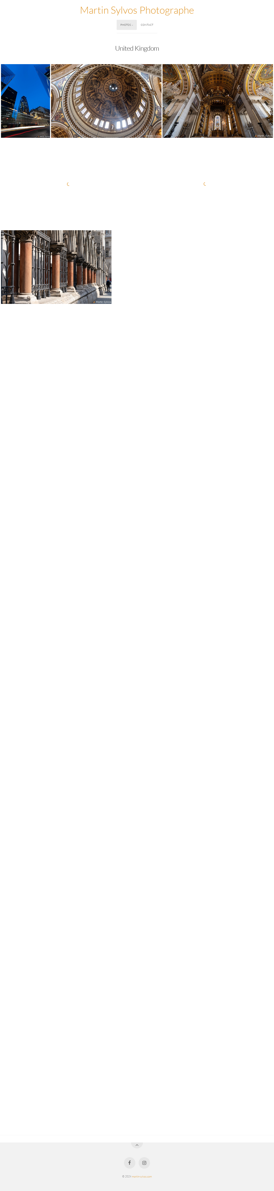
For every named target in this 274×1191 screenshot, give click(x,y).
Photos (125, 24)
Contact (147, 24)
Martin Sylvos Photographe (137, 10)
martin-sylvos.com (142, 1176)
